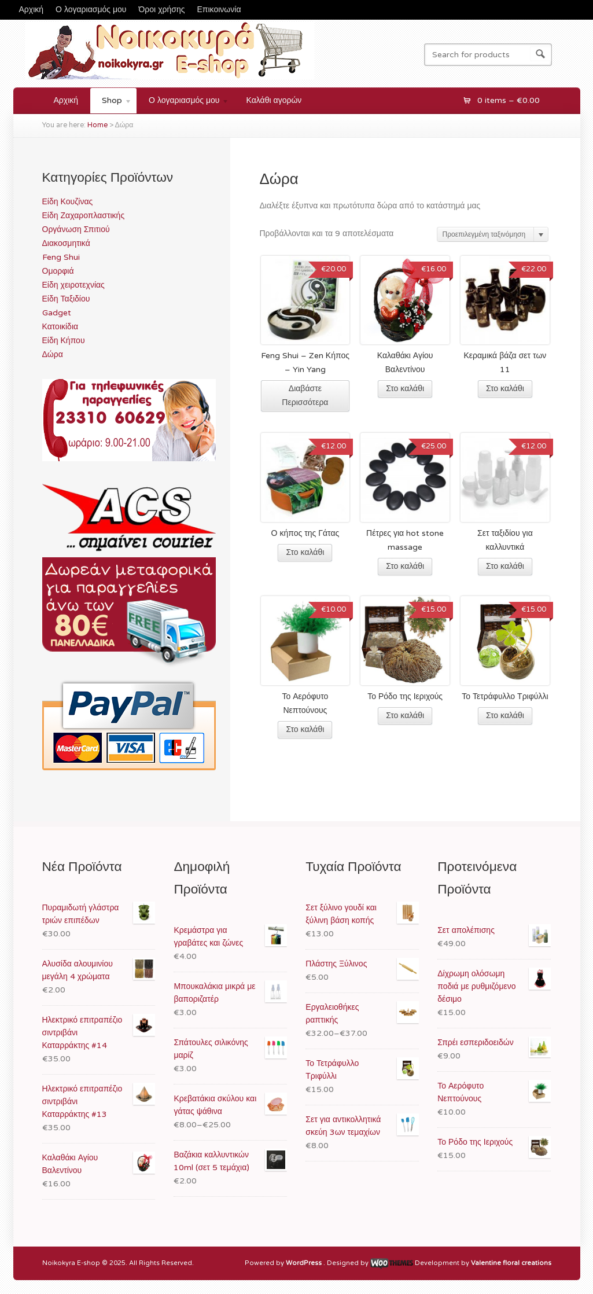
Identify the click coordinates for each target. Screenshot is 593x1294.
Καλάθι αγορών (274, 100)
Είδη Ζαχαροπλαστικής (83, 215)
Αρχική (31, 9)
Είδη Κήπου (63, 340)
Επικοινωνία (219, 9)
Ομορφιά (58, 271)
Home (97, 125)
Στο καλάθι (405, 389)
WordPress (304, 1263)
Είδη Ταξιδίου (66, 299)
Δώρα (52, 354)
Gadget (56, 313)
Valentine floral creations (511, 1263)
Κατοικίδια (60, 327)
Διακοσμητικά (66, 243)
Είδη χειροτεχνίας (73, 285)
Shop (111, 102)
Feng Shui (61, 257)
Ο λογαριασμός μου (91, 9)
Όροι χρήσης (162, 9)
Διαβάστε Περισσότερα (305, 395)
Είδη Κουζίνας (67, 202)
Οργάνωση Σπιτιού (76, 229)
